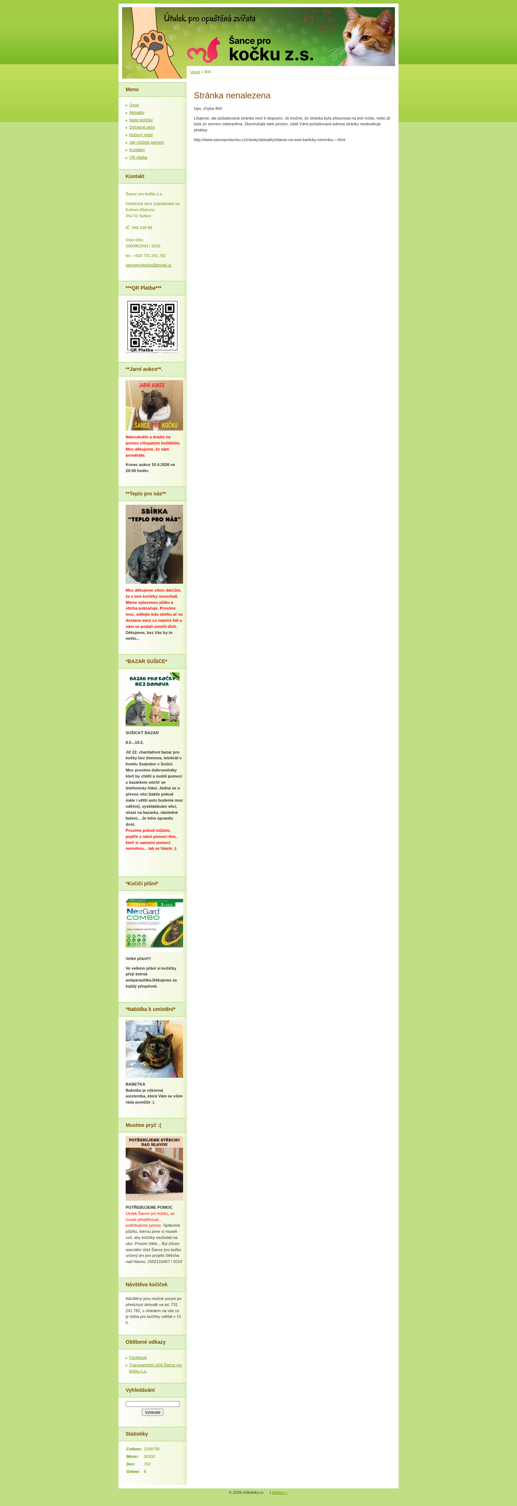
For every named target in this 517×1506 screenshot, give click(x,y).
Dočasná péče (142, 127)
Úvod (195, 72)
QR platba (138, 157)
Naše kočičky (141, 120)
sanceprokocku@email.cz (149, 265)
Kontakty (137, 150)
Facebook (138, 1357)
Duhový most (141, 134)
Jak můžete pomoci (146, 142)
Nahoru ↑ (280, 1492)
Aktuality (136, 112)
